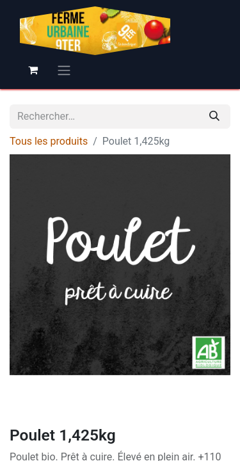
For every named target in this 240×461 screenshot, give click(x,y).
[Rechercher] (214, 116)
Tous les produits (49, 141)
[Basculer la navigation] (64, 70)
